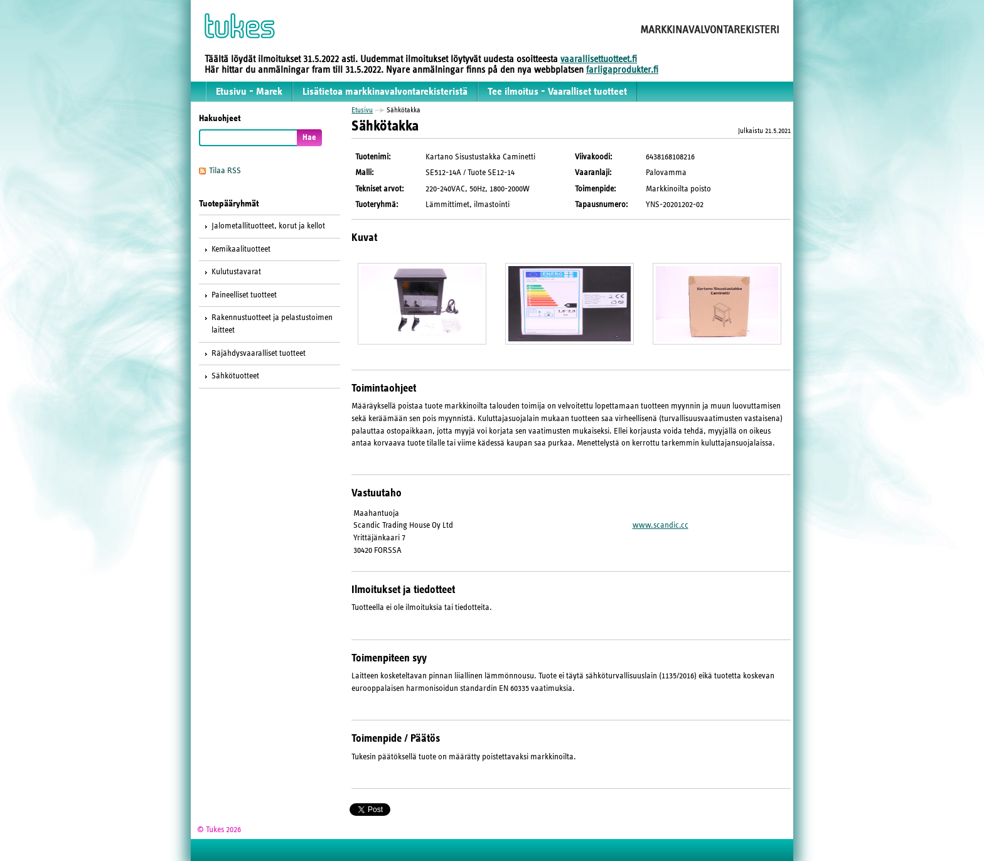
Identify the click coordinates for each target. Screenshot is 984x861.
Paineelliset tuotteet (244, 295)
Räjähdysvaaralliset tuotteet (258, 353)
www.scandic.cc (660, 525)
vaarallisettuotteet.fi (598, 59)
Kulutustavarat (236, 271)
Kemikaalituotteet (240, 249)
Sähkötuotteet (235, 376)
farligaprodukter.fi (622, 70)
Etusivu (362, 110)
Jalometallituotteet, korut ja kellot (268, 226)
